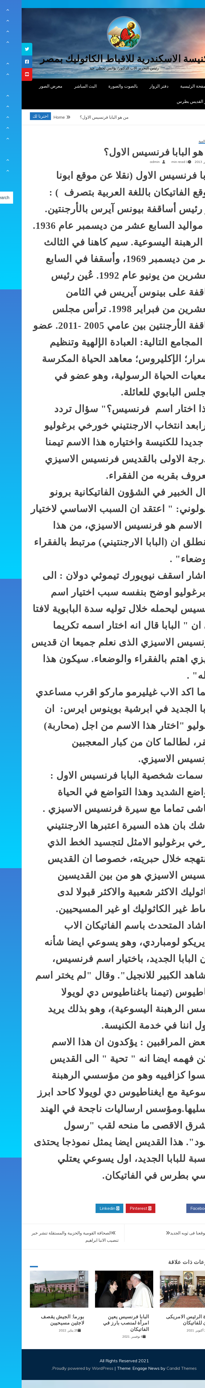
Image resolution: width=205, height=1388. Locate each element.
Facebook (180, 1208)
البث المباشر (64, 86)
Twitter (149, 1208)
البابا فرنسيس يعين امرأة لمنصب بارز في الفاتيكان (104, 1323)
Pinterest (119, 1208)
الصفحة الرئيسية (173, 86)
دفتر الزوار (137, 86)
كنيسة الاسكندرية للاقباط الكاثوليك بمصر (102, 58)
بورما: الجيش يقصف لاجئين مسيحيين (41, 1320)
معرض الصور (29, 86)
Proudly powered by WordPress (62, 1368)
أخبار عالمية (185, 141)
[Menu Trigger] (187, 11)
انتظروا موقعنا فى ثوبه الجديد (173, 1233)
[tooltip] (5, 49)
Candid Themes (160, 1368)
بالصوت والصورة (101, 86)
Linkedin (88, 1208)
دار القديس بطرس (171, 101)
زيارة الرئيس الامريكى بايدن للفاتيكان (168, 1320)
